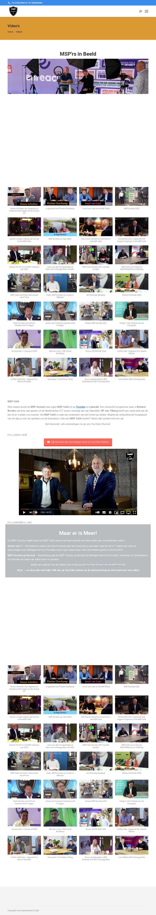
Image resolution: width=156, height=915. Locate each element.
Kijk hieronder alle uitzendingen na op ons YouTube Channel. (78, 442)
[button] (24, 202)
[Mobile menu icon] (146, 11)
